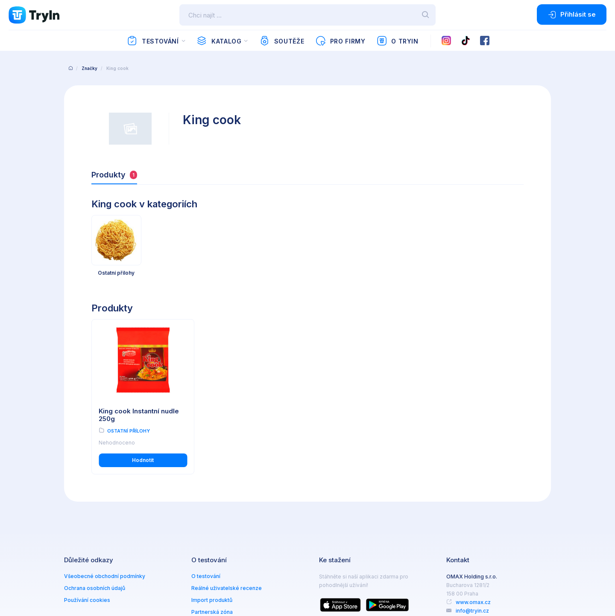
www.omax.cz (473, 602)
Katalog (218, 41)
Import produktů (211, 600)
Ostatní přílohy (128, 431)
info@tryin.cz (472, 610)
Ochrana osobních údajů (94, 588)
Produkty (114, 174)
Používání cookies (87, 600)
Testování (153, 41)
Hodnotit (143, 460)
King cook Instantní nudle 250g (139, 415)
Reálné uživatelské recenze (226, 588)
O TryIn (398, 41)
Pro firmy (340, 41)
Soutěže (281, 41)
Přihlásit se (572, 14)
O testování (205, 576)
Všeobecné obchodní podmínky (104, 576)
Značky (89, 68)
